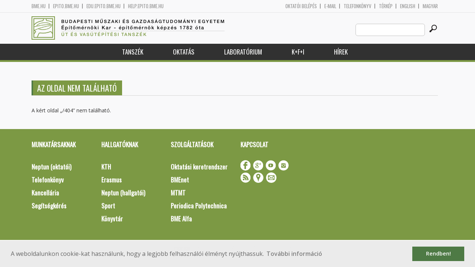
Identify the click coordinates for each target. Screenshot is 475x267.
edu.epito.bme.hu (103, 6)
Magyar (430, 6)
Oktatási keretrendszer (199, 166)
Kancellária (45, 192)
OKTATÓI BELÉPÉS (301, 6)
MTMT (178, 192)
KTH (106, 166)
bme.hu (39, 6)
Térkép (386, 6)
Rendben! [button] (438, 253)
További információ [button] (294, 254)
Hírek (341, 51)
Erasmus (111, 179)
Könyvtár (112, 218)
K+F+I (298, 51)
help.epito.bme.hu (146, 6)
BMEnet (180, 179)
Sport (108, 205)
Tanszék (132, 51)
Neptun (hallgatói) (123, 192)
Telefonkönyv (357, 6)
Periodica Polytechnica (199, 205)
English (407, 6)
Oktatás (183, 51)
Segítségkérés (49, 205)
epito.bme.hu (66, 6)
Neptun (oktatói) (51, 166)
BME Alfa (181, 218)
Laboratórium (243, 51)
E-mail (330, 6)
